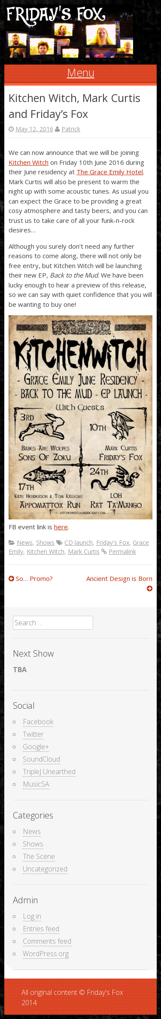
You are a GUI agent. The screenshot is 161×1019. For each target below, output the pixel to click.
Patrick (70, 129)
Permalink (122, 551)
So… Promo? (31, 578)
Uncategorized (45, 869)
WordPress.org (46, 953)
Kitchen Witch (29, 162)
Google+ (36, 746)
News (25, 542)
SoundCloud (41, 759)
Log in (32, 916)
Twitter (33, 734)
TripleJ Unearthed (49, 771)
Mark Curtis (84, 551)
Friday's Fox (112, 542)
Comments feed (47, 941)
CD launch (78, 542)
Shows (45, 542)
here (61, 526)
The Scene (39, 856)
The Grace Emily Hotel (109, 171)
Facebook (38, 721)
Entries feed (41, 928)
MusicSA (36, 784)
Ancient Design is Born (119, 583)
